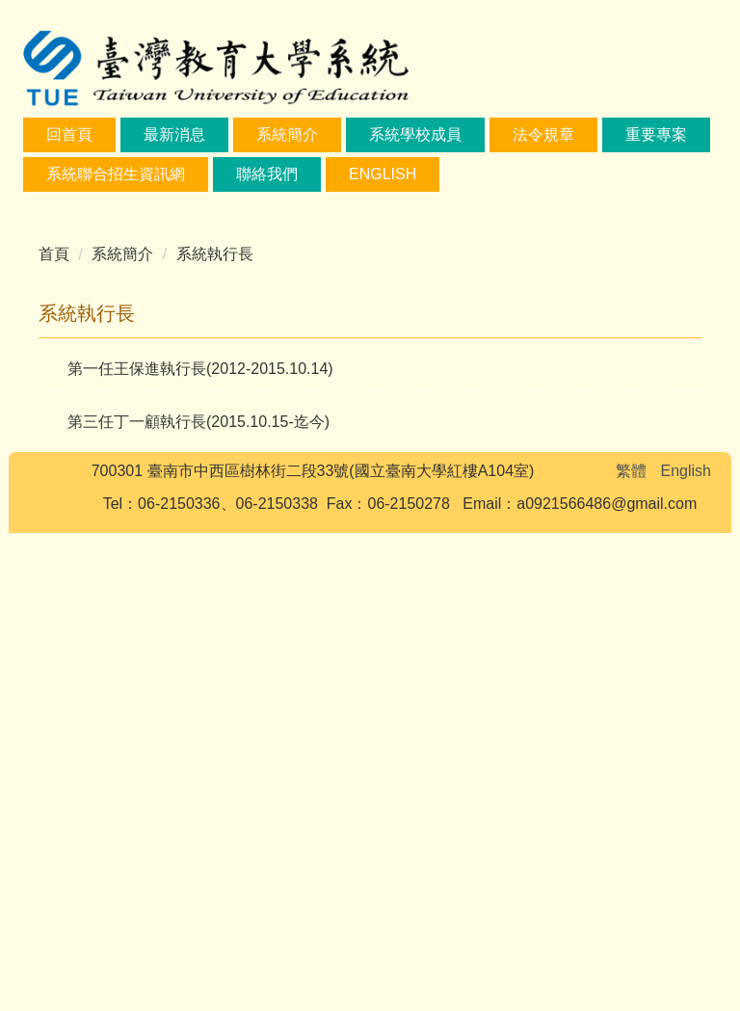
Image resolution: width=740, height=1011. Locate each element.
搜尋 (670, 34)
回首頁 (69, 134)
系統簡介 (122, 732)
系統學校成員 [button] (415, 134)
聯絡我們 (267, 174)
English (382, 174)
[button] (47, 447)
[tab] (262, 665)
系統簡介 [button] (287, 134)
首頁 (54, 732)
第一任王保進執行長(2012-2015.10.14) (200, 846)
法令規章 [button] (543, 134)
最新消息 (174, 134)
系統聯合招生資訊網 (115, 174)
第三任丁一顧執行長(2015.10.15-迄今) (198, 899)
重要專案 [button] (656, 134)
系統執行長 (214, 732)
